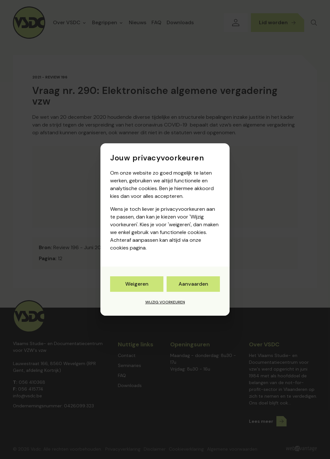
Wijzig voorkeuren (165, 302)
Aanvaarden (193, 283)
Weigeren (137, 283)
